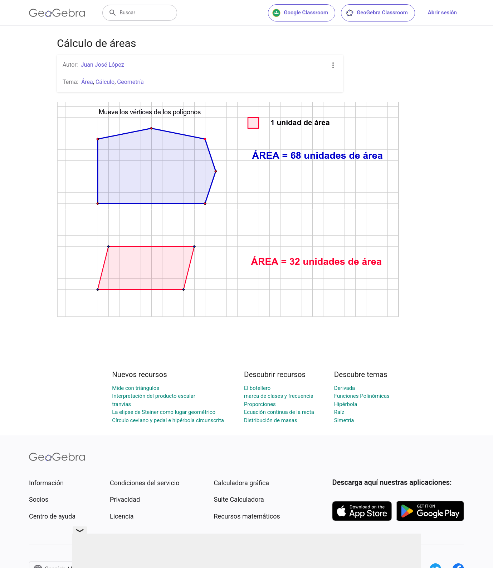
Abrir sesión (442, 12)
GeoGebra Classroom (376, 13)
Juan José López (102, 64)
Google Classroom (300, 13)
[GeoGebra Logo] (57, 13)
